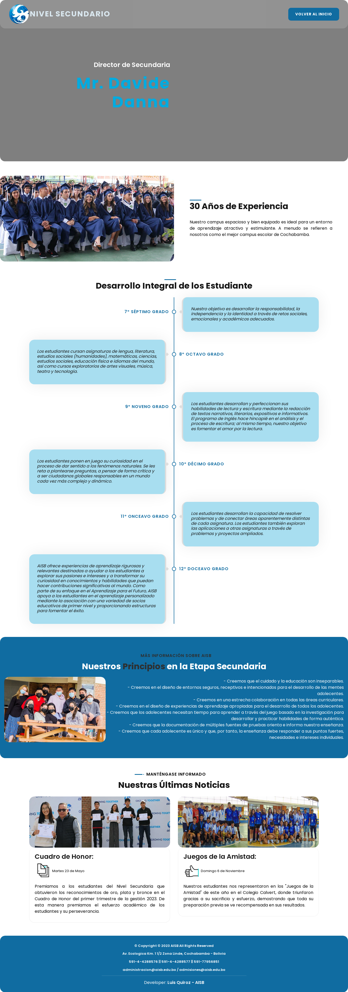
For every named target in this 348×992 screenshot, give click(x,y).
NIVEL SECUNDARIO (61, 14)
